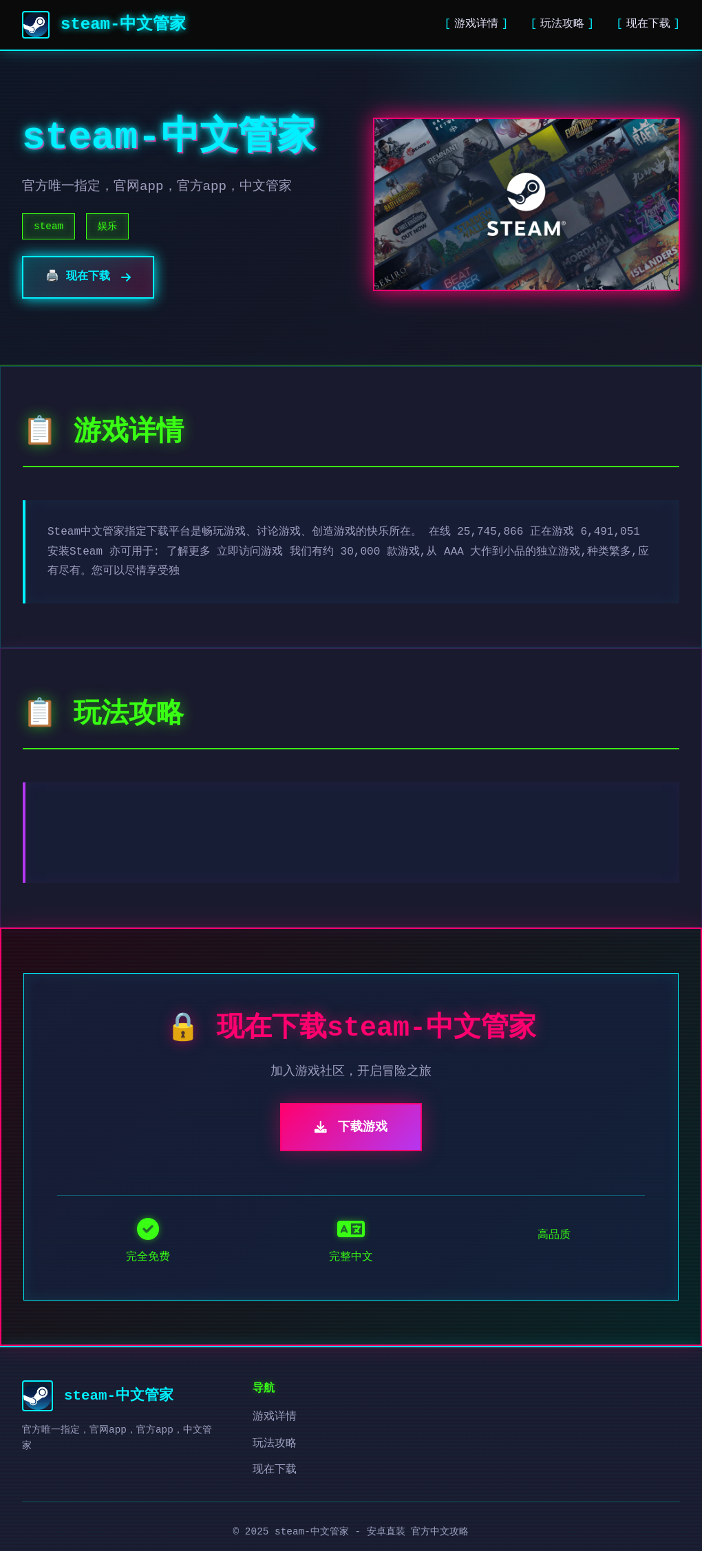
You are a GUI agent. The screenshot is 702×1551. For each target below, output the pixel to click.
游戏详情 (476, 24)
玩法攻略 (562, 24)
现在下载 (648, 24)
